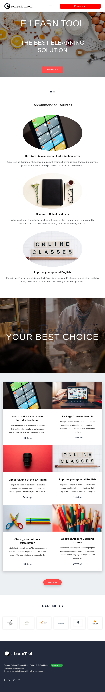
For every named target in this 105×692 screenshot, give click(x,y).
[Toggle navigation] (50, 6)
